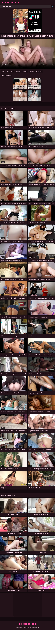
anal (12, 71)
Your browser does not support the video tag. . (27, 54)
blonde (18, 71)
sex (3, 71)
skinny (32, 71)
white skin (39, 71)
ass (8, 71)
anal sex (24, 71)
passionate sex (6, 75)
